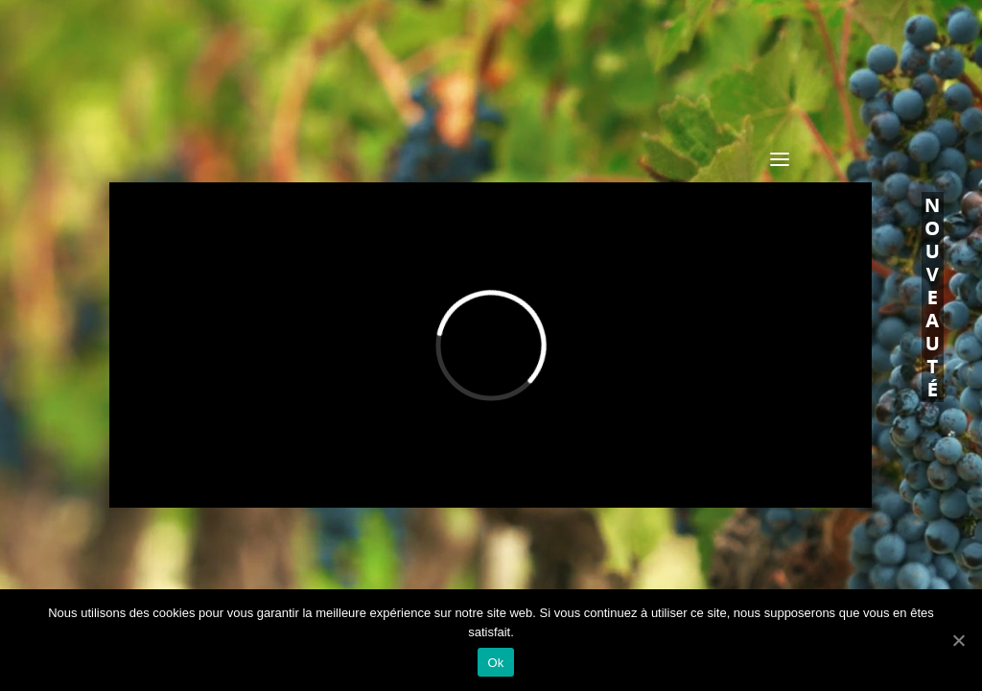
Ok (495, 662)
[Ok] (958, 640)
